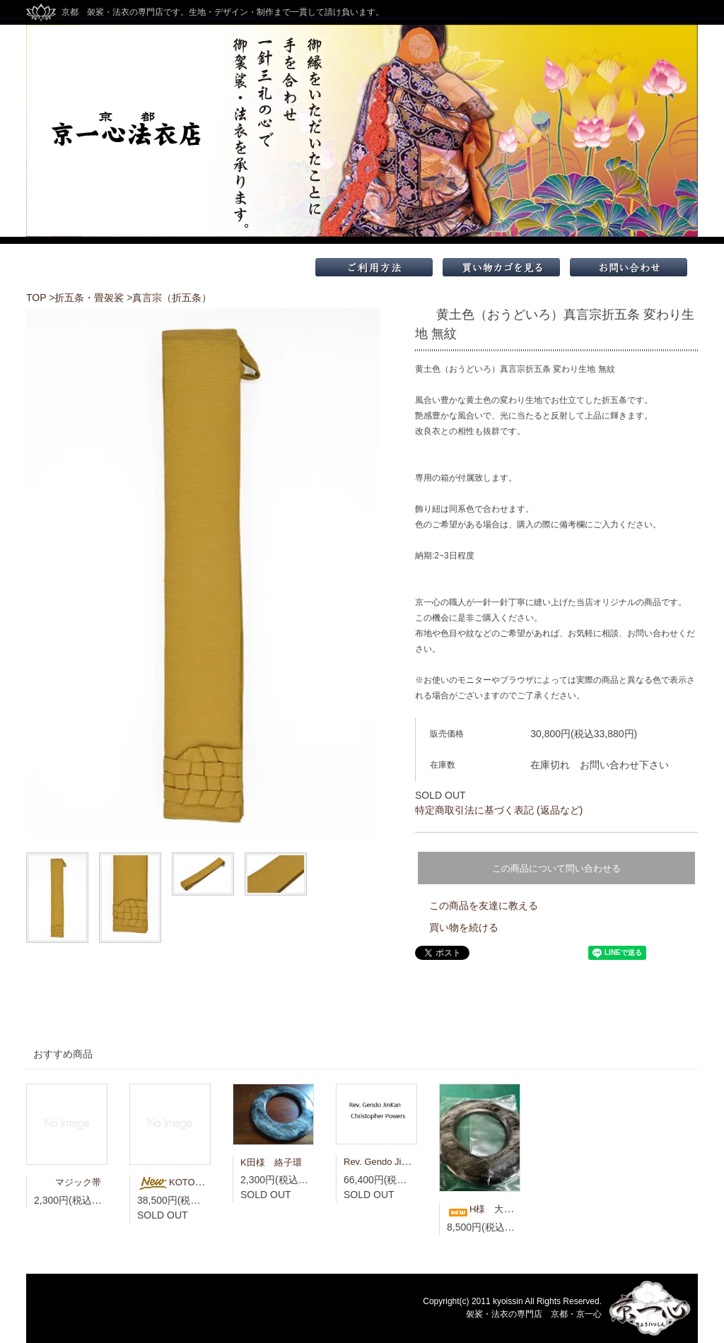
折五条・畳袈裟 (89, 297)
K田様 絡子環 (271, 1162)
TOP (36, 297)
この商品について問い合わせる (556, 868)
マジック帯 (67, 1182)
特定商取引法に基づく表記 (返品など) (499, 810)
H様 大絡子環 (489, 1209)
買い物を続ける (463, 927)
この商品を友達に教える (483, 905)
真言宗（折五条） (171, 297)
